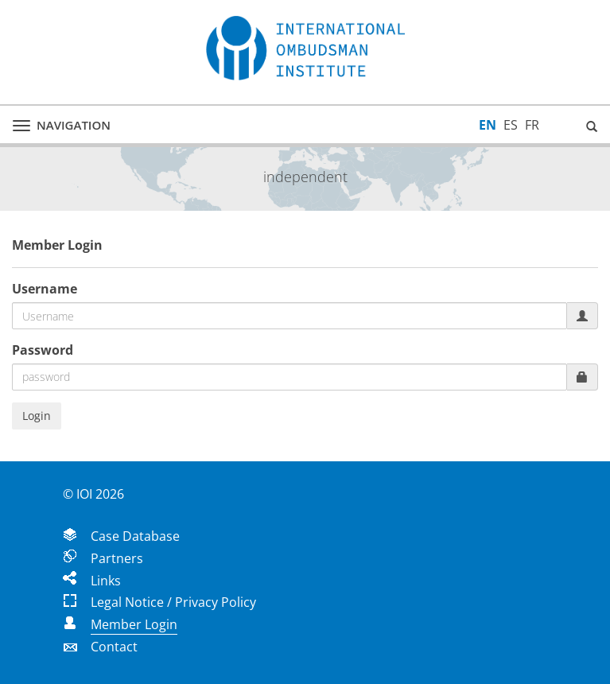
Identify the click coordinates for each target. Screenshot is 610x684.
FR (532, 125)
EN (487, 125)
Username (44, 288)
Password (42, 350)
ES (510, 125)
